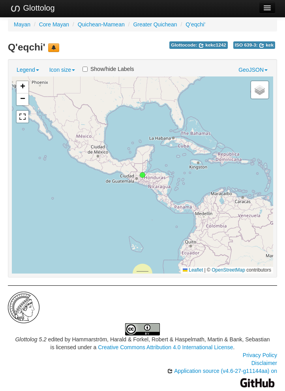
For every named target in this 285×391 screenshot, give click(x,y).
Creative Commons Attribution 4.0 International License (165, 347)
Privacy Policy (260, 355)
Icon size (62, 70)
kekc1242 (212, 45)
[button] (142, 175)
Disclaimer (264, 363)
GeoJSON (253, 70)
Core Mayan (54, 24)
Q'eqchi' (195, 24)
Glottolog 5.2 (30, 339)
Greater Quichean (155, 24)
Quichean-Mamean (101, 24)
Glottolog (32, 8)
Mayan (22, 24)
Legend (28, 70)
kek (266, 45)
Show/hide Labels (108, 69)
